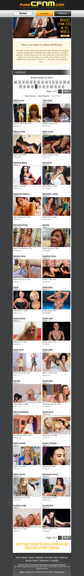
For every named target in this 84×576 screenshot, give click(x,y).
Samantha (47, 162)
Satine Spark (19, 474)
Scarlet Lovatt (19, 505)
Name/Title (55, 96)
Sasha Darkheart (21, 412)
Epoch (29, 572)
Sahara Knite (19, 131)
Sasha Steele (19, 443)
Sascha (16, 381)
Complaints (54, 560)
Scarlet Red (47, 505)
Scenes (31, 557)
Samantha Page (20, 225)
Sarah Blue (47, 287)
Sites (56, 557)
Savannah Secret (50, 474)
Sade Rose (47, 100)
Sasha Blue (47, 381)
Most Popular (43, 96)
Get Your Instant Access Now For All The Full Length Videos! (42, 545)
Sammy (45, 225)
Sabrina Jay (18, 100)
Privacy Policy (59, 572)
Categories (39, 557)
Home (18, 557)
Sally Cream (48, 131)
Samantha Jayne (50, 194)
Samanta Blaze (20, 162)
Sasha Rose (47, 412)
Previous (17, 28)
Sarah (16, 287)
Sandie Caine (19, 256)
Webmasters (44, 560)
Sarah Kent (18, 349)
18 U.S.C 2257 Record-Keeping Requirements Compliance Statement (42, 564)
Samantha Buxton (21, 194)
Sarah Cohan (19, 318)
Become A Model (32, 560)
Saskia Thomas (49, 443)
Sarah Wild (47, 349)
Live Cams (49, 557)
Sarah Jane (47, 318)
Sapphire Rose (49, 256)
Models (24, 557)
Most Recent (30, 96)
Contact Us (63, 557)
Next (67, 28)
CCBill (21, 572)
